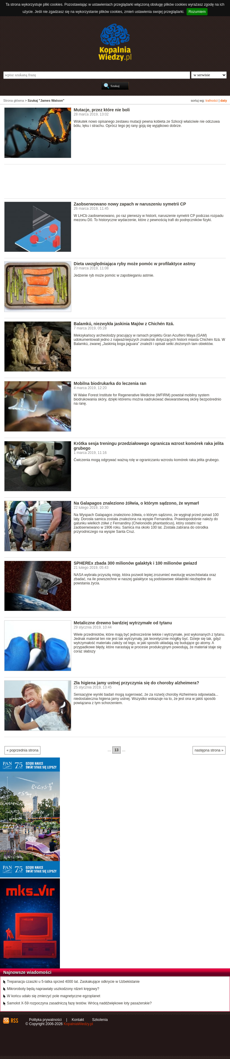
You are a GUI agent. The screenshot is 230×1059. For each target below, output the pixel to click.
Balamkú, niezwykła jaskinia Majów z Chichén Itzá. (124, 323)
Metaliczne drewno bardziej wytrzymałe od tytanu (123, 622)
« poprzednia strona (22, 750)
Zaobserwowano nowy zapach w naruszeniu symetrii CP (130, 204)
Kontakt (78, 1020)
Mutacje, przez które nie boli (102, 109)
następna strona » (209, 750)
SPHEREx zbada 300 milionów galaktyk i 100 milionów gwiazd (135, 563)
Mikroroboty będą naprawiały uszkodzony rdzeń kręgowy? (53, 989)
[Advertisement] (113, 180)
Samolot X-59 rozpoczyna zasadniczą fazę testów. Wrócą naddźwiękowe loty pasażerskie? (79, 1003)
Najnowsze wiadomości (27, 972)
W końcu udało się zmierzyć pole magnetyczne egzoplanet (53, 996)
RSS (14, 1021)
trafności (211, 100)
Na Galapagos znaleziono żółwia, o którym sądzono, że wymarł (136, 503)
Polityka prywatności (45, 1020)
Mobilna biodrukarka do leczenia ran (110, 383)
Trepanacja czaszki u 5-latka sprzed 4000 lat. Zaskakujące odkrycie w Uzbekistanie (73, 982)
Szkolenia (100, 1020)
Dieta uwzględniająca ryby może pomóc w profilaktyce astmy (134, 263)
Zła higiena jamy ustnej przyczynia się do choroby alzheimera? (136, 682)
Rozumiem (196, 12)
